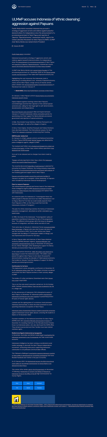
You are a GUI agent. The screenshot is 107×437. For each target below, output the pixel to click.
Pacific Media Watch (18, 54)
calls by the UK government (37, 380)
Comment (39, 394)
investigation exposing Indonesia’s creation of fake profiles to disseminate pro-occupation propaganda (31, 364)
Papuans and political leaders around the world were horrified (32, 185)
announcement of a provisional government (33, 62)
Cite (17, 398)
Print (17, 394)
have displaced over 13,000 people (23, 157)
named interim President (41, 72)
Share (28, 394)
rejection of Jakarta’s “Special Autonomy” (33, 64)
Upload (28, 398)
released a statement (26, 138)
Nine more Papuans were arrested (23, 118)
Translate (39, 398)
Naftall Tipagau (37, 146)
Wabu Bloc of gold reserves (37, 172)
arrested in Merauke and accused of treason (38, 329)
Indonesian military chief (24, 279)
